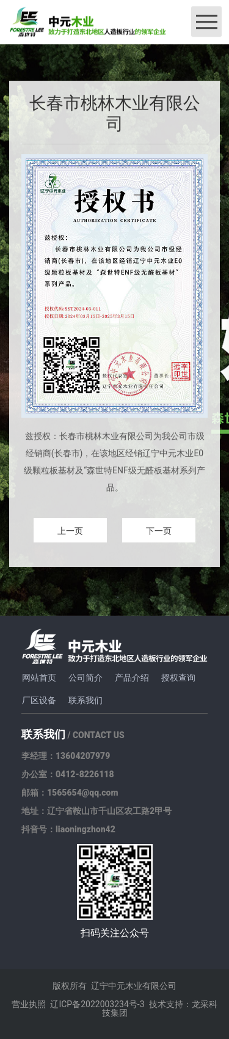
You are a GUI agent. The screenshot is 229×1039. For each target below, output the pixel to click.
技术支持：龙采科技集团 (159, 1008)
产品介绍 (132, 677)
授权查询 (178, 677)
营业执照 (29, 1004)
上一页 (70, 531)
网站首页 (39, 677)
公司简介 (85, 677)
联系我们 (85, 700)
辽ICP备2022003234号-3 (97, 1004)
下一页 (159, 531)
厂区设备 (39, 700)
